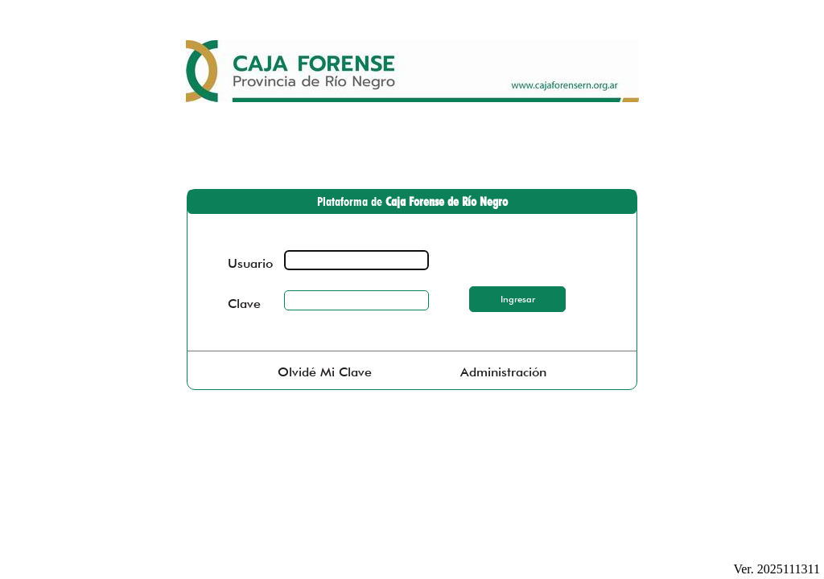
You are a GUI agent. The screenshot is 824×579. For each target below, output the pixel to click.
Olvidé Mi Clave (325, 372)
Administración (503, 372)
